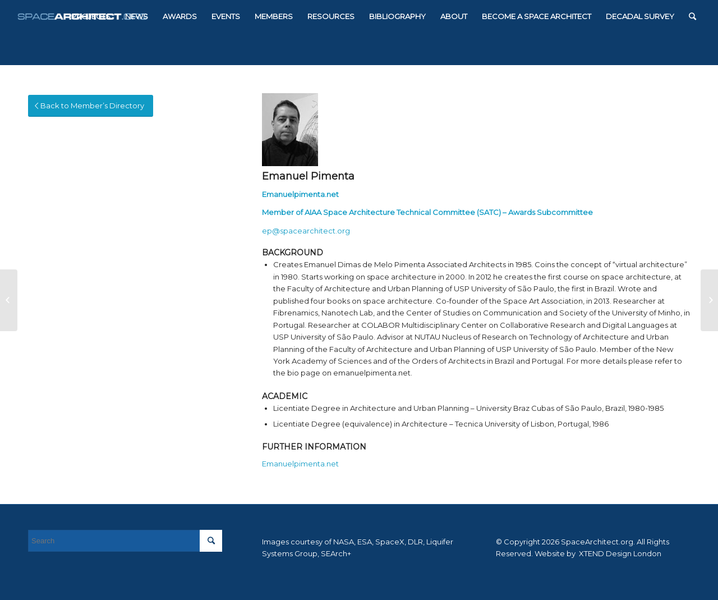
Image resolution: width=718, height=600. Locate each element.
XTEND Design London (619, 553)
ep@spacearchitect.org (306, 230)
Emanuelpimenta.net (300, 194)
